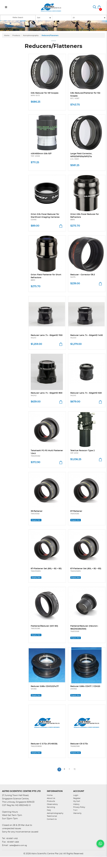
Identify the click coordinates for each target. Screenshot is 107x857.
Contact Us (52, 819)
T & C (75, 810)
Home (6, 35)
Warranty (77, 813)
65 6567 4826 (13, 842)
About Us (51, 798)
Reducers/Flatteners (50, 35)
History (76, 804)
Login (75, 795)
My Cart (76, 801)
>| (74, 769)
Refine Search (18, 17)
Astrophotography (31, 35)
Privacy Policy (79, 807)
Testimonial (52, 816)
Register (77, 798)
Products (16, 35)
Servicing (51, 807)
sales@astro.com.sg (18, 845)
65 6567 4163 (12, 838)
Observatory (52, 804)
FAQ (49, 810)
